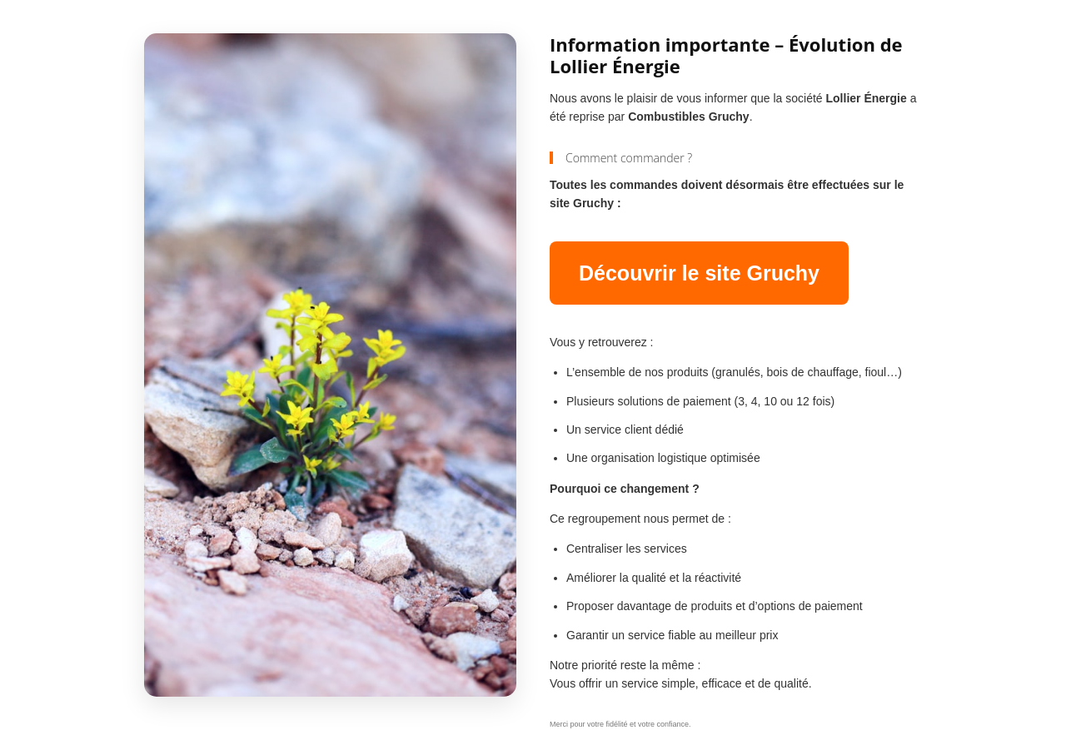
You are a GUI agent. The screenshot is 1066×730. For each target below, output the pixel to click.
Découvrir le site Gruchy (699, 273)
